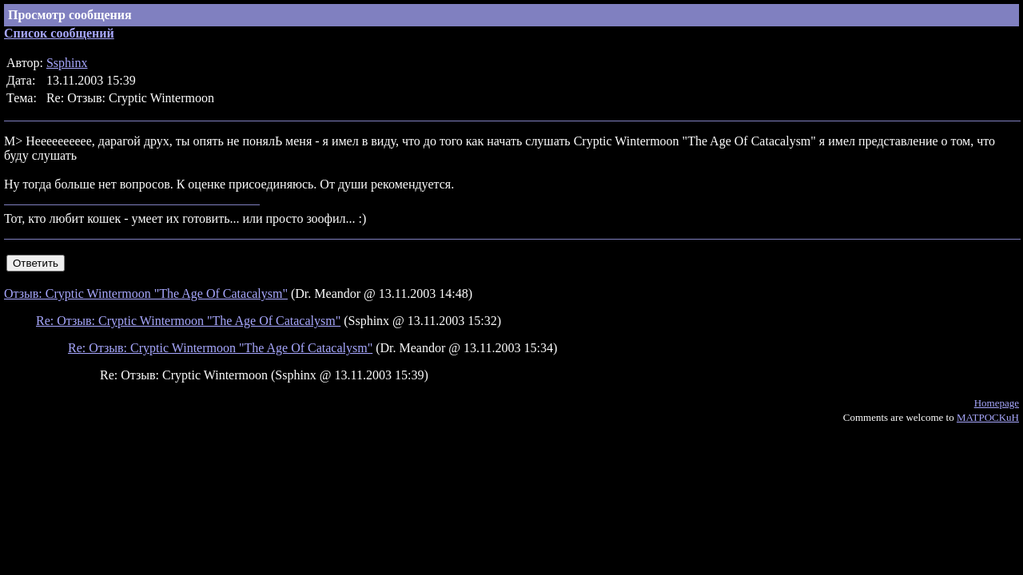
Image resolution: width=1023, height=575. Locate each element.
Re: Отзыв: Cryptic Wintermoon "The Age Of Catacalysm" (188, 320)
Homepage (996, 403)
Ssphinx (67, 62)
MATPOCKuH (988, 417)
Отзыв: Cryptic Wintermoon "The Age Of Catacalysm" (146, 293)
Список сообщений (59, 33)
